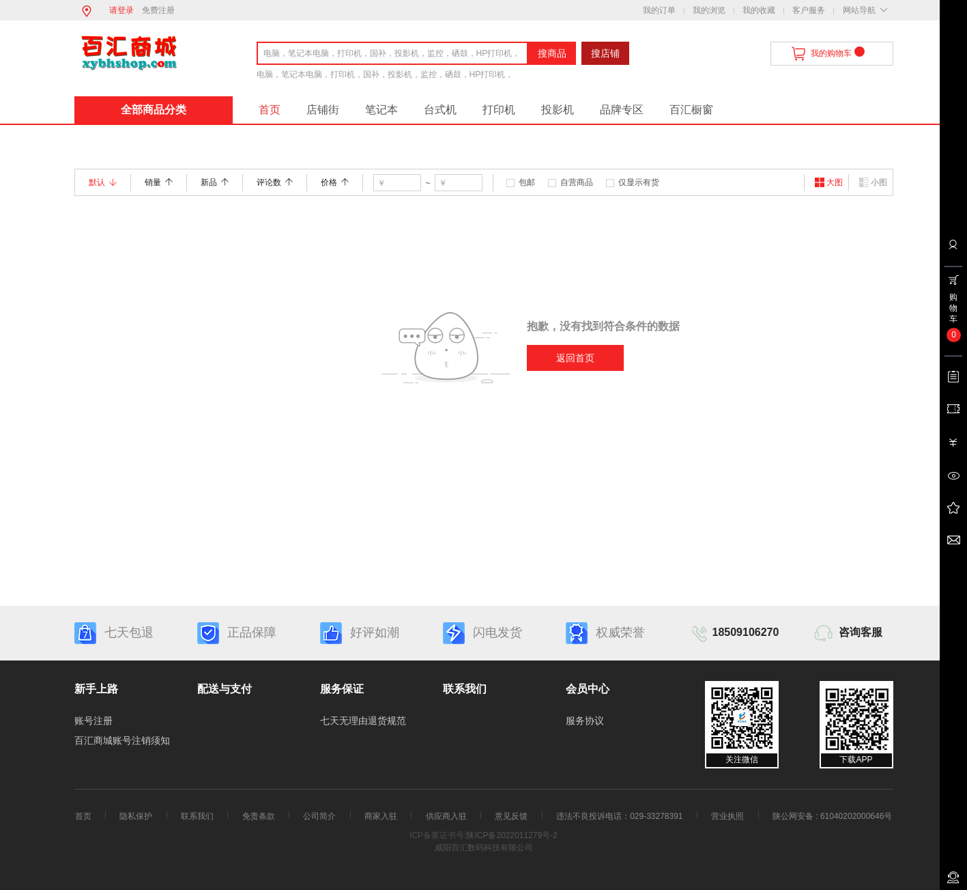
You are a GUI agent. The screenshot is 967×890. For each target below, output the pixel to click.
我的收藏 (758, 10)
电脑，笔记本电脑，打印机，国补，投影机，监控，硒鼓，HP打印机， (385, 74)
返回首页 (575, 357)
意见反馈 (511, 816)
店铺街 (322, 109)
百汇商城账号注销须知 (122, 740)
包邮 (527, 182)
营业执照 (727, 816)
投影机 (557, 109)
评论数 (275, 182)
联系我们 (197, 816)
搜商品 (552, 53)
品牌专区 (622, 109)
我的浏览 (709, 10)
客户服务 (808, 10)
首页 (269, 109)
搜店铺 (605, 53)
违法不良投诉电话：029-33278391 (619, 816)
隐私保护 (135, 816)
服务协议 (585, 720)
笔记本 (381, 109)
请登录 (121, 10)
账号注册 (93, 720)
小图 (872, 182)
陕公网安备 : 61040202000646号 (832, 816)
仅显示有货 (638, 182)
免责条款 (258, 816)
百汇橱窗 (691, 109)
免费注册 (158, 10)
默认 (103, 182)
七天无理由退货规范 (363, 720)
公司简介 (319, 816)
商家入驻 (380, 816)
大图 (828, 182)
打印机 (498, 109)
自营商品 (576, 182)
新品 (215, 182)
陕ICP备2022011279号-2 (511, 835)
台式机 (440, 109)
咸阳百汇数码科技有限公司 (484, 847)
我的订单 (659, 10)
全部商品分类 (153, 109)
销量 (159, 182)
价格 (335, 182)
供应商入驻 (446, 816)
